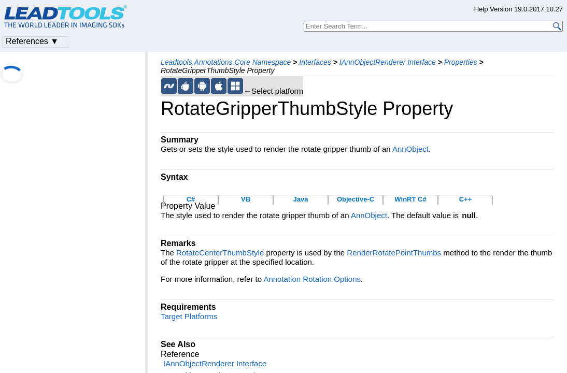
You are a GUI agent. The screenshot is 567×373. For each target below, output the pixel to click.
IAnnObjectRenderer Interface (387, 62)
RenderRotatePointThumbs (394, 252)
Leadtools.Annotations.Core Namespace (226, 62)
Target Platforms (189, 316)
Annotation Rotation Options (312, 279)
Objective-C (355, 199)
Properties (460, 62)
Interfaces (315, 62)
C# (191, 199)
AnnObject (410, 149)
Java (300, 199)
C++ (465, 199)
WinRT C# (410, 199)
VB (245, 199)
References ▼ (32, 41)
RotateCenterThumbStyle (220, 252)
